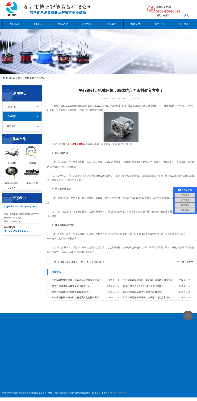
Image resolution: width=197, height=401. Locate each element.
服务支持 (160, 24)
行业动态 (41, 77)
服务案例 (111, 24)
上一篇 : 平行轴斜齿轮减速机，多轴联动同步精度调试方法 (78, 262)
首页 (20, 77)
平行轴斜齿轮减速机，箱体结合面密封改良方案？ (76, 280)
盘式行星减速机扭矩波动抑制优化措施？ (143, 286)
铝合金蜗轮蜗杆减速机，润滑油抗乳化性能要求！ (76, 297)
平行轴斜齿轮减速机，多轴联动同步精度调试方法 (147, 280)
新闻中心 (39, 24)
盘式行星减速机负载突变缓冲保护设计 (71, 286)
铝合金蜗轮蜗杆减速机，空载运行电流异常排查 (146, 297)
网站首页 (14, 24)
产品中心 (87, 24)
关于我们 (184, 24)
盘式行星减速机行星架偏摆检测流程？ (71, 291)
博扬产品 (63, 24)
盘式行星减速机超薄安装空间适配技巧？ (143, 291)
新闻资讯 (11, 106)
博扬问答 (135, 24)
